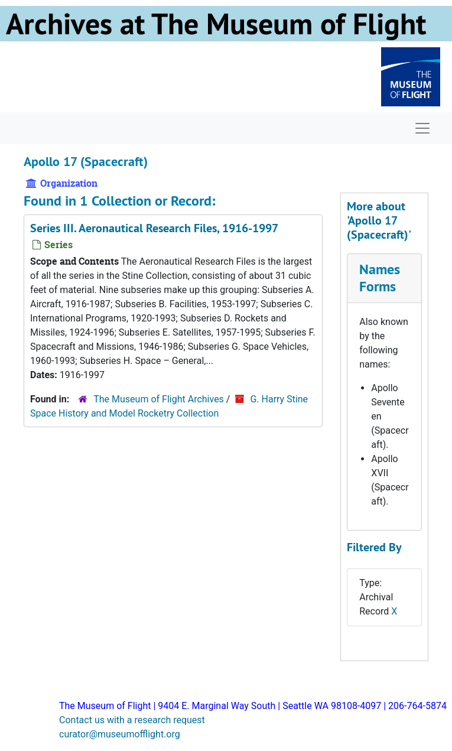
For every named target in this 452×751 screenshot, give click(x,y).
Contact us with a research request (132, 720)
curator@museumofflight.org (119, 734)
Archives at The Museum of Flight (216, 23)
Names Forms (379, 277)
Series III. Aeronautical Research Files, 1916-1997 (154, 228)
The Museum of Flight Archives (158, 399)
